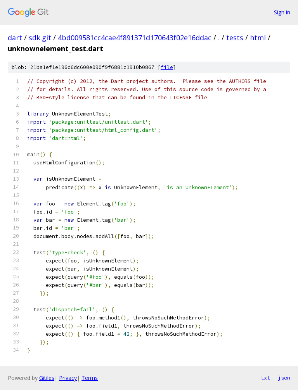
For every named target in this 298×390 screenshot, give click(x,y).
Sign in (282, 12)
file (167, 67)
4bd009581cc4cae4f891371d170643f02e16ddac (134, 37)
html (258, 37)
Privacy (68, 377)
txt (265, 377)
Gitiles (46, 377)
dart (15, 37)
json (284, 377)
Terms (89, 377)
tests (234, 37)
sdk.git (40, 37)
